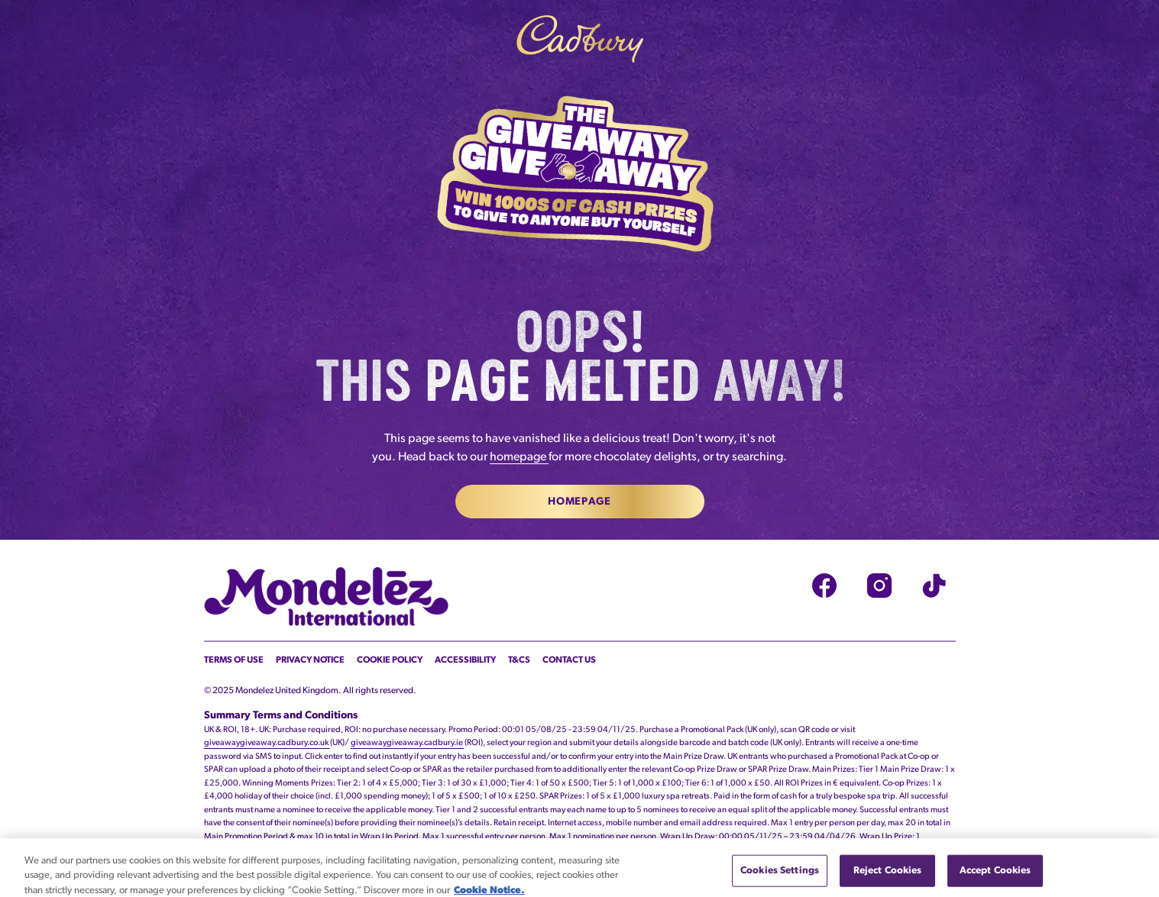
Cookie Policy (389, 660)
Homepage (579, 502)
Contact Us (569, 660)
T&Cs (519, 660)
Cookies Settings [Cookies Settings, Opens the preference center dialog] (779, 878)
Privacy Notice (310, 660)
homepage (519, 457)
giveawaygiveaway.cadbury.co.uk (267, 743)
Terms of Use (234, 660)
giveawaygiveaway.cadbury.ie (408, 743)
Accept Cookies (995, 878)
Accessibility (465, 660)
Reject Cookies (887, 878)
